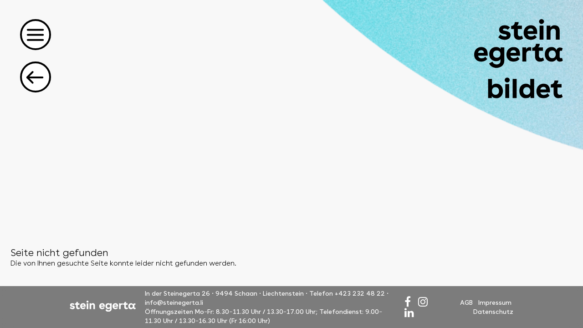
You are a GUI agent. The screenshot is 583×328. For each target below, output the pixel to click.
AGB (466, 302)
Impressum (494, 302)
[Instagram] (423, 301)
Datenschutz (493, 311)
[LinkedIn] (409, 312)
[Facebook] (407, 301)
